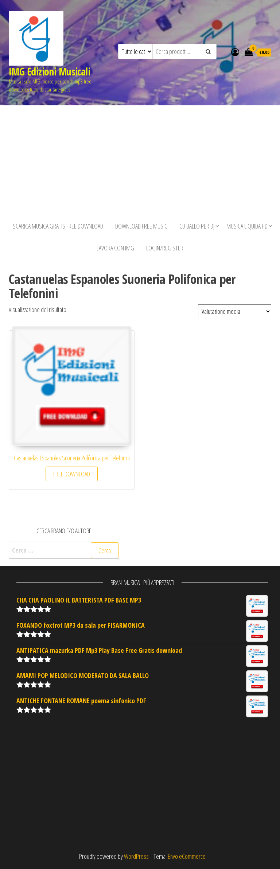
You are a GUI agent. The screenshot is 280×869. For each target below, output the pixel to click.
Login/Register (164, 247)
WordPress (136, 856)
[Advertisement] (140, 160)
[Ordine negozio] (234, 311)
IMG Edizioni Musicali (49, 71)
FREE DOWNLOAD (71, 473)
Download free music (141, 226)
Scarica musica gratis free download (58, 226)
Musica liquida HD (247, 226)
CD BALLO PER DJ (196, 226)
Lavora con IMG (115, 247)
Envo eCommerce (187, 856)
